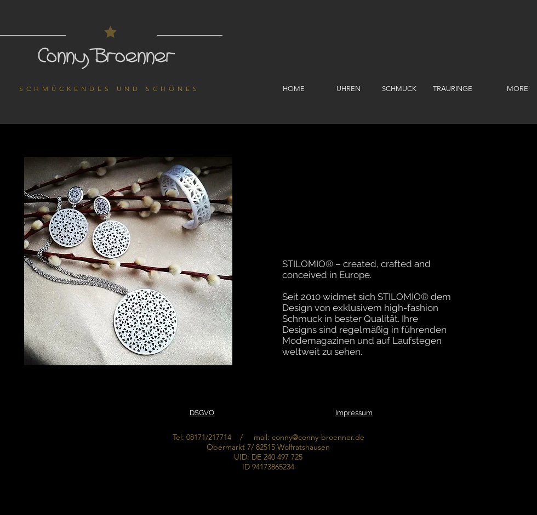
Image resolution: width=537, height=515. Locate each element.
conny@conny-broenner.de (318, 437)
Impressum (354, 413)
